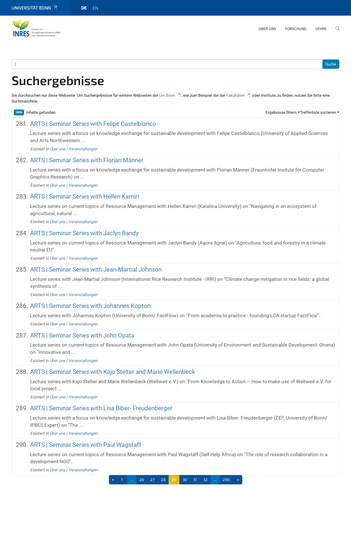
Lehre (321, 28)
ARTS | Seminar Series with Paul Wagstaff (85, 444)
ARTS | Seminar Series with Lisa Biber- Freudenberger (101, 408)
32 (205, 479)
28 (163, 479)
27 (152, 479)
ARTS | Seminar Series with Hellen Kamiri (84, 196)
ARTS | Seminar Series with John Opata (82, 335)
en (95, 7)
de (84, 7)
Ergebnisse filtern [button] (281, 112)
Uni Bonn (170, 95)
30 (185, 479)
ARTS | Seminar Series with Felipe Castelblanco (93, 123)
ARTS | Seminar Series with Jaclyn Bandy (84, 233)
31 (195, 479)
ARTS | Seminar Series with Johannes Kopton (90, 305)
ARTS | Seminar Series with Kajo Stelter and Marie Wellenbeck (112, 371)
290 (226, 479)
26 (141, 479)
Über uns (267, 28)
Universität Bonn (35, 7)
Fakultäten (238, 95)
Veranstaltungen (83, 149)
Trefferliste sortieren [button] (318, 112)
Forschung (295, 28)
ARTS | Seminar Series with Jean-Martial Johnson (96, 269)
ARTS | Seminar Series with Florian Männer (86, 160)
